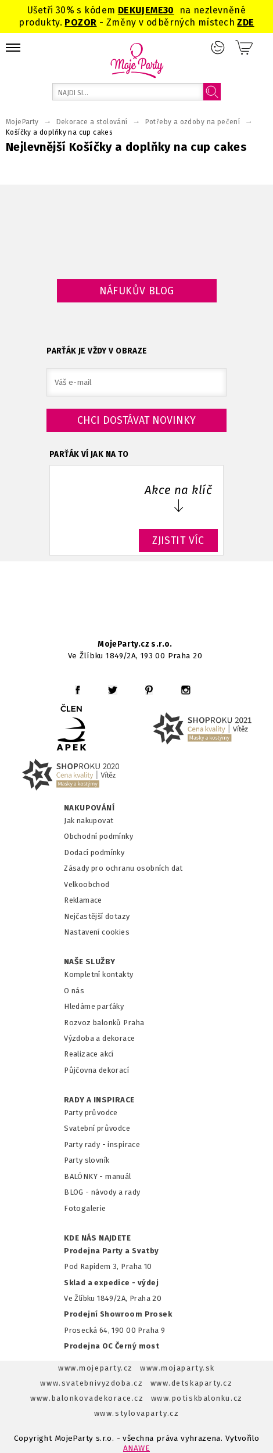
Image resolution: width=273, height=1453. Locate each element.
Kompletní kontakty (98, 974)
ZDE (245, 22)
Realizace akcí (89, 1054)
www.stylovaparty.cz (136, 1413)
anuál (121, 1176)
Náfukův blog (136, 290)
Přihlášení (218, 47)
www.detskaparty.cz (191, 1383)
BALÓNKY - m (88, 1176)
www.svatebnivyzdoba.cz (91, 1383)
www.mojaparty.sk (177, 1368)
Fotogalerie (85, 1208)
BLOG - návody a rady (102, 1192)
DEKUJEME (140, 10)
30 (168, 10)
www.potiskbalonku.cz (197, 1398)
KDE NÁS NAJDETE (97, 1238)
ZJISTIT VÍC (178, 540)
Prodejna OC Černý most (111, 1346)
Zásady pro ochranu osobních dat (123, 868)
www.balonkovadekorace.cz (86, 1398)
